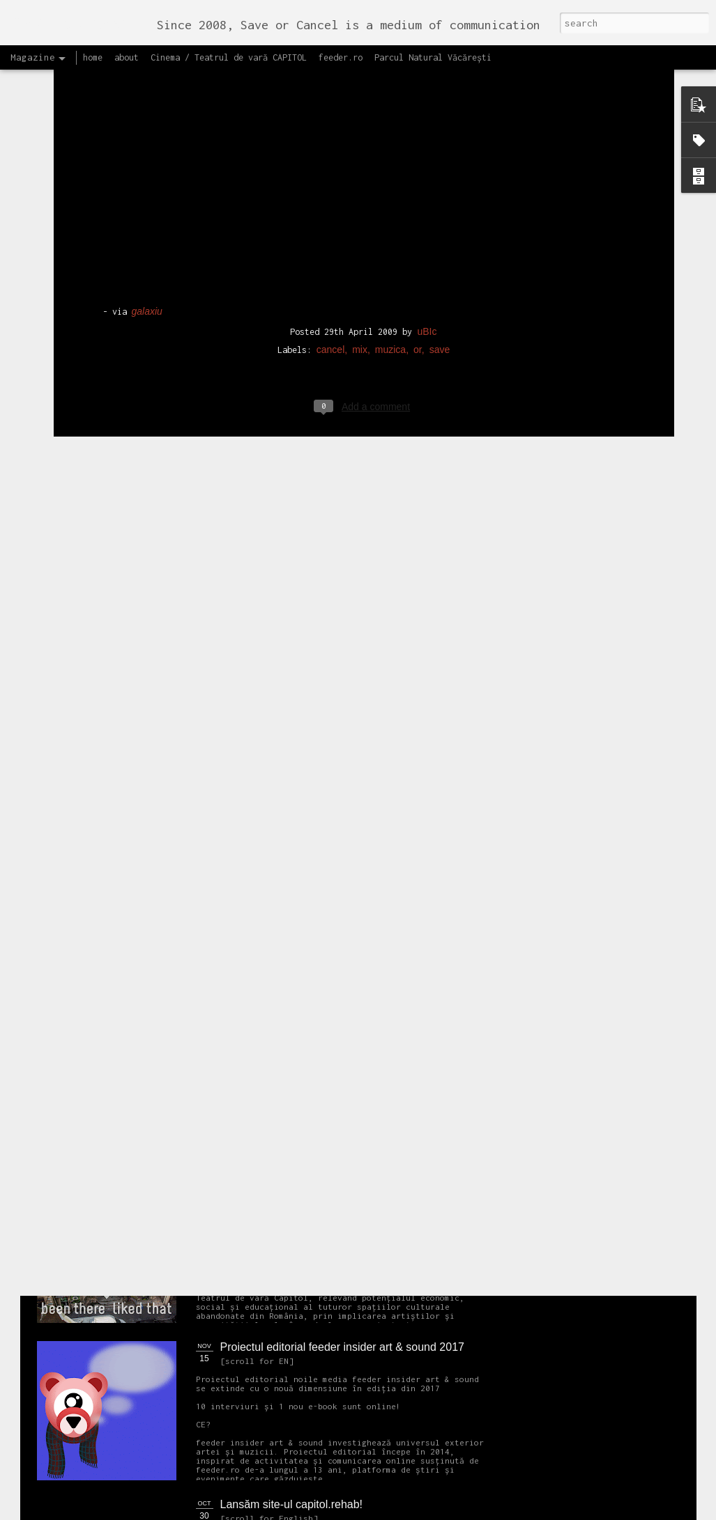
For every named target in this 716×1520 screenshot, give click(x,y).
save (439, 236)
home (92, 57)
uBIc (426, 218)
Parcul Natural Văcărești (433, 57)
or (417, 236)
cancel (330, 236)
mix (359, 236)
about (126, 57)
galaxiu (147, 198)
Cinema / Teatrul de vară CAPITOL (229, 57)
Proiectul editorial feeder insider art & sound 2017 (342, 1347)
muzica (390, 236)
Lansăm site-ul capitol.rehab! (291, 1504)
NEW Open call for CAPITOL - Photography (169, 1066)
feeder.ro (341, 57)
